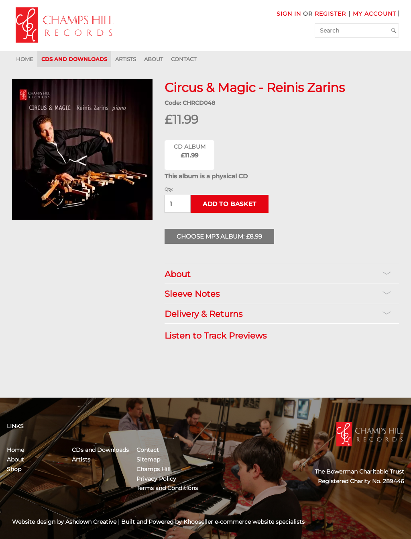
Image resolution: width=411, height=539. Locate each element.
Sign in (289, 13)
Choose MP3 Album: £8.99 (219, 236)
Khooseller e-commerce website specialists (244, 521)
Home (24, 59)
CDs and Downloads (74, 59)
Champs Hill (153, 469)
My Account (374, 13)
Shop (14, 469)
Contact (183, 59)
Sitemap (148, 459)
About (153, 59)
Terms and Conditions (167, 488)
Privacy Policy (156, 478)
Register (330, 13)
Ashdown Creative (90, 521)
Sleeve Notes (278, 294)
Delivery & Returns (278, 314)
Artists (125, 59)
